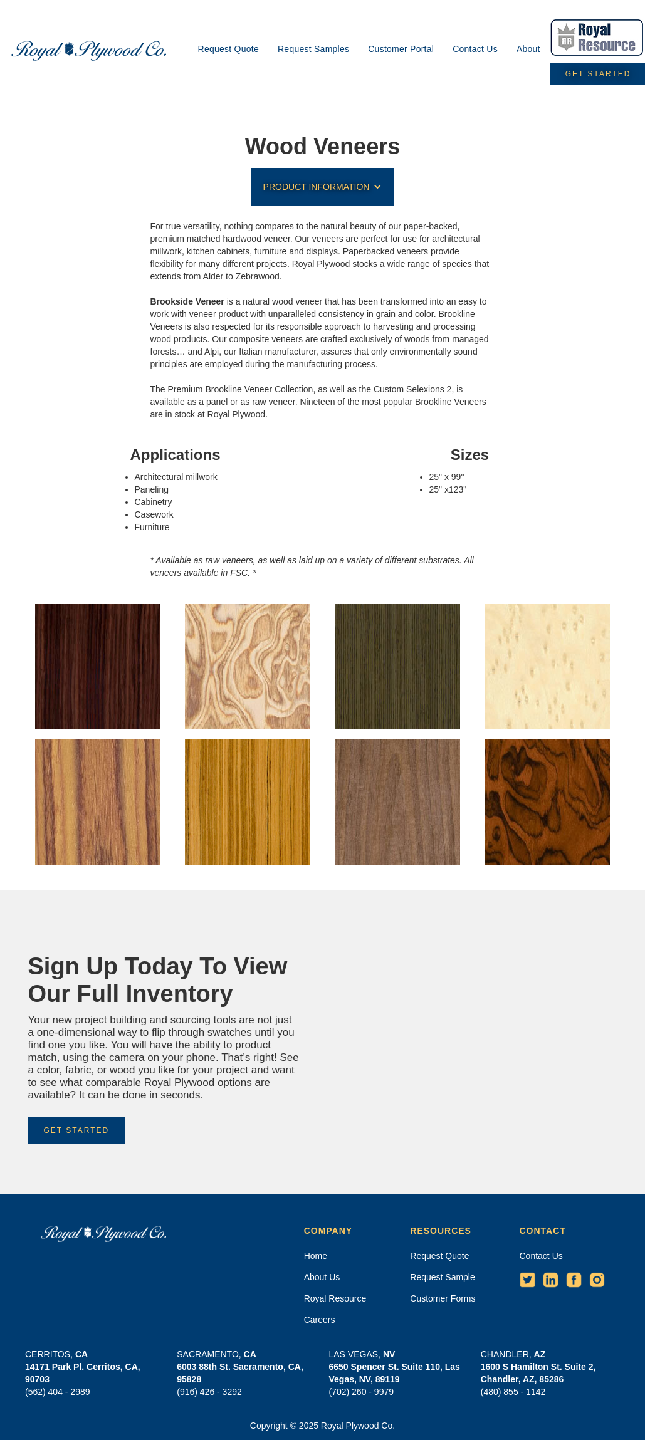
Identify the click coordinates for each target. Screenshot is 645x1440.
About (528, 49)
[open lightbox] (98, 666)
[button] (323, 187)
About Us (322, 1277)
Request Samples (313, 49)
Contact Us (475, 49)
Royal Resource (335, 1298)
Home (315, 1256)
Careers (319, 1320)
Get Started (77, 1130)
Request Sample (442, 1277)
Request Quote (228, 49)
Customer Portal (401, 49)
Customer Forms (442, 1298)
